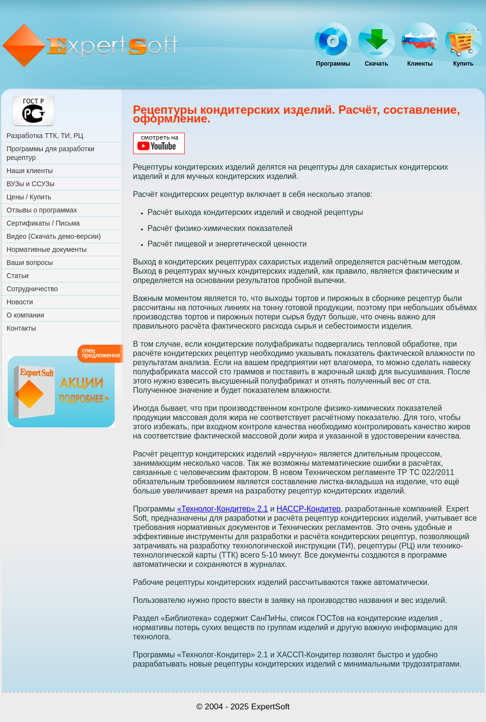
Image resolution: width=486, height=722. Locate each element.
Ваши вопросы (30, 262)
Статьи (18, 276)
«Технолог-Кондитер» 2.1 (222, 509)
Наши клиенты (30, 171)
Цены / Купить (29, 197)
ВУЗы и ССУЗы (30, 184)
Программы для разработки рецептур (51, 153)
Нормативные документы (47, 249)
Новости (20, 302)
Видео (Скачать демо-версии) (54, 236)
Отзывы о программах (42, 210)
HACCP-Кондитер (309, 509)
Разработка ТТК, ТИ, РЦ (45, 136)
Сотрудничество (32, 289)
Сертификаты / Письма (43, 223)
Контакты (21, 328)
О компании (25, 315)
